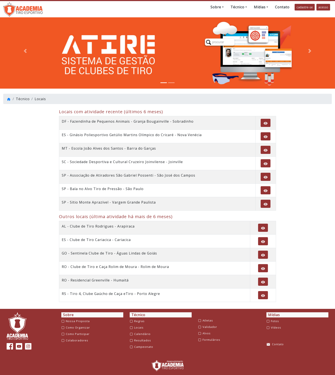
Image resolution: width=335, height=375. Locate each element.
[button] (217, 7)
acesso (323, 7)
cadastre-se (305, 7)
